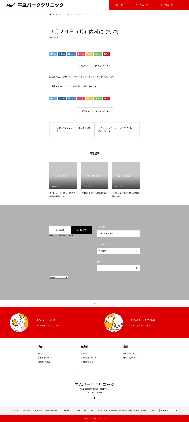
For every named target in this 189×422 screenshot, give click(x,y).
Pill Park (67, 410)
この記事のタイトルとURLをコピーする (94, 66)
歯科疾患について (130, 353)
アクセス (14, 410)
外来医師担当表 (44, 362)
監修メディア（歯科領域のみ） (47, 410)
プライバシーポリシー (84, 410)
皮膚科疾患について (88, 358)
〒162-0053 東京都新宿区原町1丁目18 (94, 389)
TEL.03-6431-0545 (94, 392)
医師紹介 (41, 353)
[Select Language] (58, 277)
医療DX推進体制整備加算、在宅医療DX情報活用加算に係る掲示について (126, 410)
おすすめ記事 (81, 230)
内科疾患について (45, 358)
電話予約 (26, 410)
